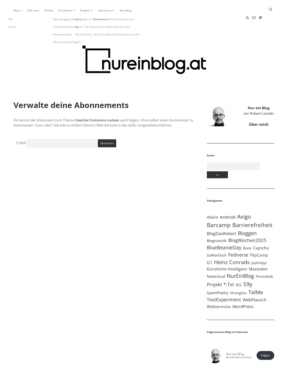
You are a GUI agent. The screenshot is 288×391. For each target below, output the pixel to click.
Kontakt (48, 10)
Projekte (85, 10)
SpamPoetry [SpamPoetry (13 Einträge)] (217, 279)
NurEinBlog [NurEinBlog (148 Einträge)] (240, 262)
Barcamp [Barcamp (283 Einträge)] (219, 211)
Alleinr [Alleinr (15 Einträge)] (212, 203)
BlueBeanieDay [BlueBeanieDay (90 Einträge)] (224, 234)
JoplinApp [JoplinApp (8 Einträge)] (258, 249)
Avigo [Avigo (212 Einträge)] (244, 203)
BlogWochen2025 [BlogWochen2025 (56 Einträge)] (247, 227)
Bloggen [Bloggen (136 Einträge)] (247, 219)
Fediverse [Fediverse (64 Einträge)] (238, 241)
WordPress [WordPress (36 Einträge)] (243, 293)
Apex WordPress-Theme (131, 386)
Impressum (104, 10)
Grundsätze (65, 10)
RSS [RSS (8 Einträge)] (239, 271)
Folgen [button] (265, 342)
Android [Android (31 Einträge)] (228, 203)
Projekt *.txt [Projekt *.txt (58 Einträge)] (220, 271)
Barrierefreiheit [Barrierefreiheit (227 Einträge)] (252, 211)
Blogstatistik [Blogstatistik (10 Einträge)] (217, 227)
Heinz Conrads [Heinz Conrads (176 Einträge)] (232, 248)
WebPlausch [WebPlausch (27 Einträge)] (254, 286)
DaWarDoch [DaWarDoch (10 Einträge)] (216, 241)
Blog (16, 10)
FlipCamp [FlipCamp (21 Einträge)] (259, 241)
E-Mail (21, 129)
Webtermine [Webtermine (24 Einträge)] (219, 293)
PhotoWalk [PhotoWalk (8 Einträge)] (264, 263)
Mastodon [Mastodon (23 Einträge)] (258, 255)
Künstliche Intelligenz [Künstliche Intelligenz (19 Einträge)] (227, 255)
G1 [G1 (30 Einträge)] (209, 249)
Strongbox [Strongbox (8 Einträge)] (238, 279)
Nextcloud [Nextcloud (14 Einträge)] (216, 262)
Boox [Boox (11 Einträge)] (247, 234)
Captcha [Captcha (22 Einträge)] (261, 234)
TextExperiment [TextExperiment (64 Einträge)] (224, 286)
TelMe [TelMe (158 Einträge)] (255, 278)
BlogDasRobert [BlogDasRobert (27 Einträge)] (221, 220)
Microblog (125, 10)
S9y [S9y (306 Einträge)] (248, 270)
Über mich (33, 10)
